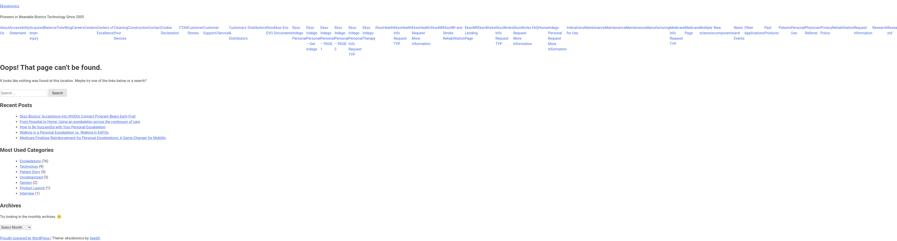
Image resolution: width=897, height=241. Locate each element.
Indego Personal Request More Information (557, 38)
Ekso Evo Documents (283, 30)
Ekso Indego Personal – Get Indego (313, 38)
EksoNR (436, 28)
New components (724, 30)
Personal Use (798, 30)
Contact (154, 28)
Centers (91, 28)
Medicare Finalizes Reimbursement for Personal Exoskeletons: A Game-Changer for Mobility (93, 138)
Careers (78, 28)
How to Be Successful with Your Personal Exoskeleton (63, 127)
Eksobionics (9, 6)
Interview (27, 193)
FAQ (535, 28)
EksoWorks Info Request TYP (504, 36)
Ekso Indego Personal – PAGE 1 (327, 38)
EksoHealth (384, 28)
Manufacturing (658, 28)
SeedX (95, 238)
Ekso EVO (270, 30)
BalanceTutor (54, 28)
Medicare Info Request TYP (677, 36)
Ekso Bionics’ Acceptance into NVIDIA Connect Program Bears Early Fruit (78, 116)
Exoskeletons (30, 161)
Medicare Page (692, 30)
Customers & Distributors (238, 33)
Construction (138, 28)
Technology (29, 166)
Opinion (26, 183)
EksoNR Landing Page (471, 33)
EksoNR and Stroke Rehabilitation (454, 33)
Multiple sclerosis (706, 30)
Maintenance (594, 28)
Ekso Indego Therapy (369, 33)
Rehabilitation (843, 28)
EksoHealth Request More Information (421, 36)
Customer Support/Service (216, 30)
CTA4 (183, 28)
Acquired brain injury (37, 33)
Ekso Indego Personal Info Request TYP (355, 41)
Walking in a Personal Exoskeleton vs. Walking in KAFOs (64, 132)
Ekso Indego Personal (299, 33)
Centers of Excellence (105, 30)
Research (879, 28)
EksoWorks (486, 28)
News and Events (739, 33)
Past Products (771, 30)
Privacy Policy (826, 30)
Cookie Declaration (170, 30)
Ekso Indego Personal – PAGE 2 (342, 38)
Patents (785, 28)
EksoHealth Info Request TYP (403, 36)
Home (543, 28)
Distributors (257, 28)
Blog (68, 28)
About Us (5, 30)
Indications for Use (575, 30)
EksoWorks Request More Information (522, 36)
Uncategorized (31, 177)
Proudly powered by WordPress (25, 238)
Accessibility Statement (20, 30)
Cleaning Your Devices (121, 33)
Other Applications (754, 30)
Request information (863, 30)
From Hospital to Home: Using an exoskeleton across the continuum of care (80, 122)
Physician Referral (812, 30)
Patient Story (30, 172)
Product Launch (32, 188)
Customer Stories (195, 30)
